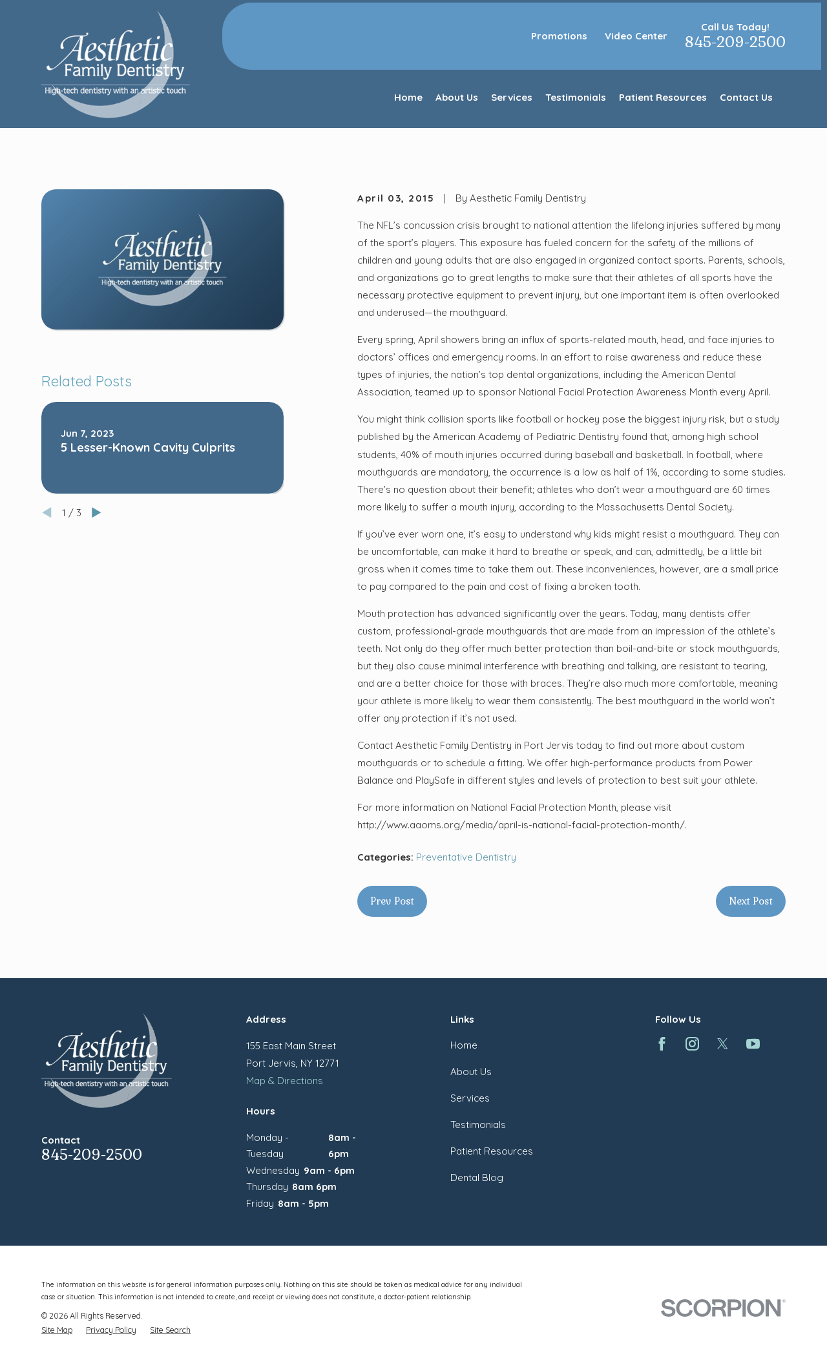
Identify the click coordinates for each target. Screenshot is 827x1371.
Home (463, 1045)
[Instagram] (692, 1044)
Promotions (559, 36)
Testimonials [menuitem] (575, 97)
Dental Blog (476, 1177)
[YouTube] (753, 1044)
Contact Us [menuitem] (746, 97)
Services (470, 1098)
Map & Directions (284, 1080)
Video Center (636, 36)
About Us (471, 1071)
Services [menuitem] (511, 97)
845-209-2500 (735, 42)
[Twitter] (722, 1044)
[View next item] (96, 512)
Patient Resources (491, 1151)
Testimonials (478, 1124)
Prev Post (392, 901)
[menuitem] (56, 1330)
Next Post (751, 901)
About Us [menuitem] (456, 97)
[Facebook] (662, 1044)
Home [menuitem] (408, 97)
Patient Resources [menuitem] (663, 97)
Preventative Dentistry (466, 857)
